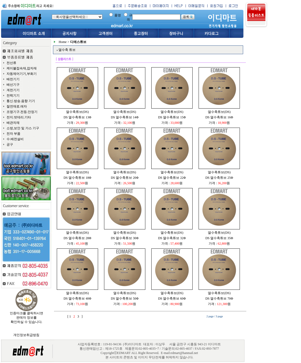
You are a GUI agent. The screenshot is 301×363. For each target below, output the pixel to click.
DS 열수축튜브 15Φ (172, 117)
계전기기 (13, 90)
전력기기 (13, 95)
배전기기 (13, 79)
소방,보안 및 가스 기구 (23, 128)
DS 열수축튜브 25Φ (219, 178)
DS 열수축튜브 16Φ (219, 117)
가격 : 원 (77, 123)
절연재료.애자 (17, 106)
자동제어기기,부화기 (22, 74)
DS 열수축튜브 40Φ (77, 298)
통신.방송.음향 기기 (21, 101)
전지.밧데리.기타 (19, 117)
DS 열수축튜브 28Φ (77, 238)
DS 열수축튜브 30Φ (125, 238)
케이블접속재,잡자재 (22, 68)
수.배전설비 (15, 139)
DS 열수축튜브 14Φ (125, 117)
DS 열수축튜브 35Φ (219, 238)
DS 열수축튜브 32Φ (172, 238)
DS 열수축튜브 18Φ (77, 178)
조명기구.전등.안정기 (22, 112)
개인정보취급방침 (26, 335)
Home (63, 42)
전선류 (11, 63)
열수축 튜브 (67, 50)
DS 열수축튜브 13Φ (77, 117)
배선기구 (13, 85)
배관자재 (13, 123)
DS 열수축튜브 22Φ (172, 178)
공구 (10, 144)
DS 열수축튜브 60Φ (172, 298)
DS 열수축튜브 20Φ (125, 178)
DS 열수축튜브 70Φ (219, 298)
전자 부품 (13, 134)
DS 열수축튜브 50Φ (125, 298)
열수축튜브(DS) (77, 112)
